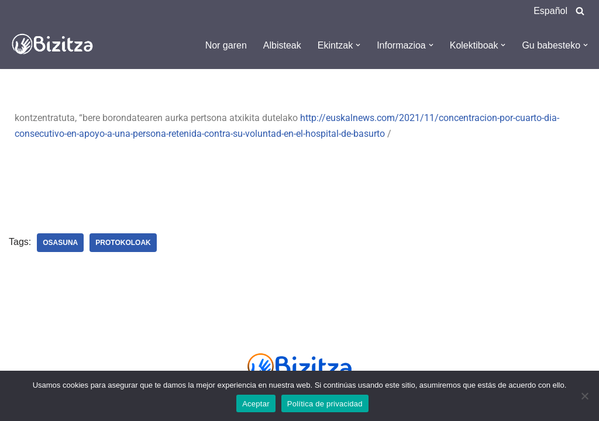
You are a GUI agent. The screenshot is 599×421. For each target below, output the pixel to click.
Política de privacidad (325, 403)
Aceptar (256, 403)
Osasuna (60, 243)
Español (550, 11)
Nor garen (226, 45)
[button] (358, 45)
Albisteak (282, 45)
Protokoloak (122, 243)
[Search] (580, 10)
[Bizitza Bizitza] (55, 45)
